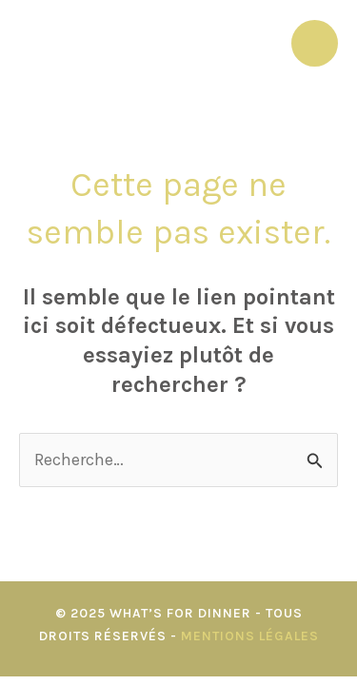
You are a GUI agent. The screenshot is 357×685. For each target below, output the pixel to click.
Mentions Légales (250, 636)
